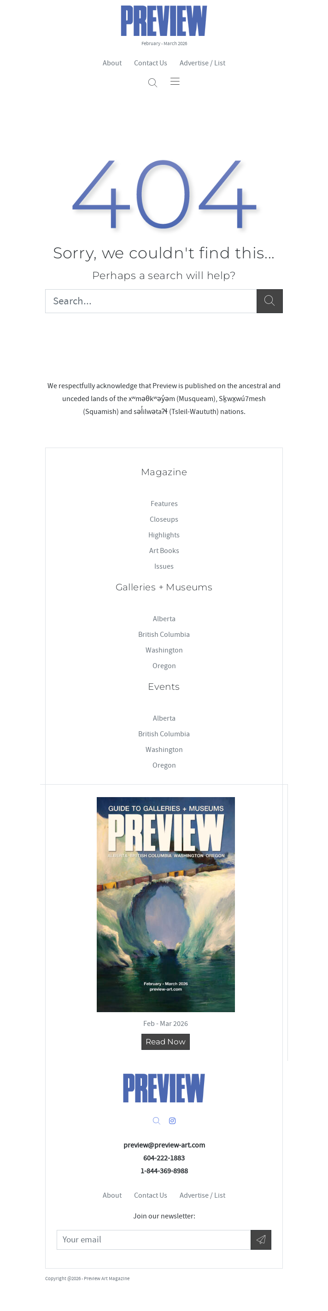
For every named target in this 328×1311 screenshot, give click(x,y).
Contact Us (150, 63)
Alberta (164, 618)
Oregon (164, 665)
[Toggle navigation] (175, 81)
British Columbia (164, 634)
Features (164, 503)
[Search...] (151, 301)
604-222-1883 (164, 1158)
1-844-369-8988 (164, 1171)
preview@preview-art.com (164, 1145)
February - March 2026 (164, 43)
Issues (164, 566)
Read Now (166, 1041)
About (112, 63)
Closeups (164, 519)
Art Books (164, 550)
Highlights (164, 535)
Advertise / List (202, 63)
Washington (164, 650)
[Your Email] (154, 1240)
